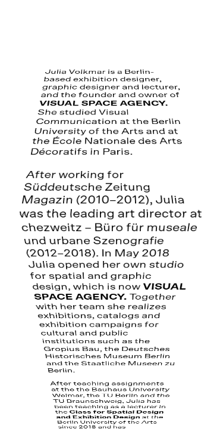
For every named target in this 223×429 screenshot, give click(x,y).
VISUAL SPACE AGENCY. (104, 103)
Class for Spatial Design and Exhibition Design (110, 415)
